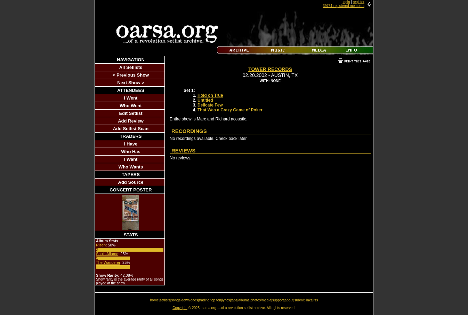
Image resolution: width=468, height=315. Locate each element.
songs (175, 300)
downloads (189, 300)
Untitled (205, 100)
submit (299, 300)
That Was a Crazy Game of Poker (230, 110)
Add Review (131, 121)
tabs (234, 300)
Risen (101, 245)
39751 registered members (343, 6)
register (358, 2)
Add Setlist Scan (131, 128)
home (154, 300)
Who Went (131, 105)
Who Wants (131, 167)
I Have (130, 144)
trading (204, 300)
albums (243, 300)
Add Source (131, 182)
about (289, 300)
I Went (131, 98)
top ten (215, 300)
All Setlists (130, 67)
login (346, 2)
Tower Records (270, 69)
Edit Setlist (130, 113)
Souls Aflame (107, 254)
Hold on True (210, 95)
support (278, 300)
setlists (165, 300)
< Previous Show (131, 75)
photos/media (260, 300)
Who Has (130, 151)
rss (315, 300)
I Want (131, 159)
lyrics (226, 300)
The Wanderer (108, 262)
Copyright (179, 308)
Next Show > (130, 82)
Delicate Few (210, 105)
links (309, 300)
